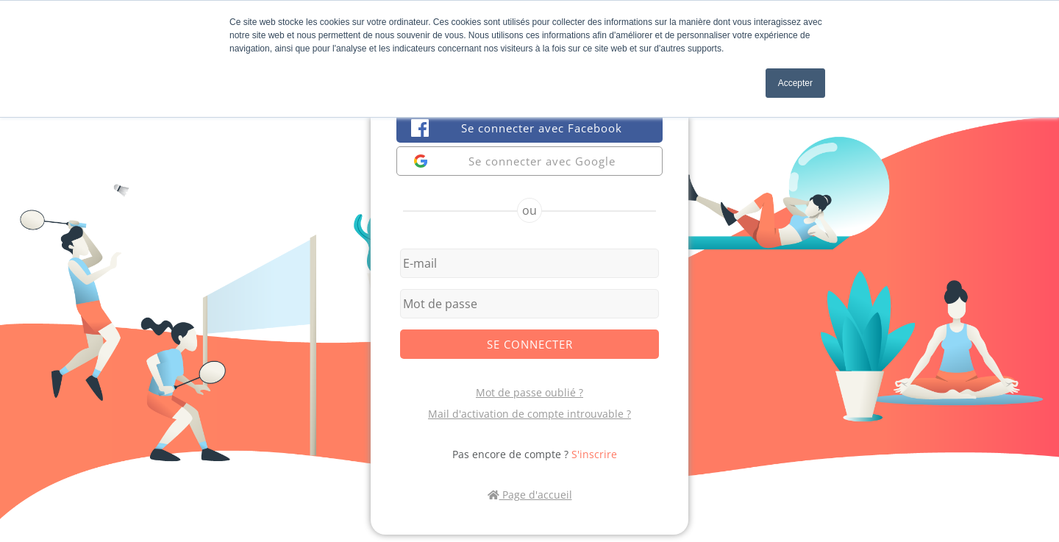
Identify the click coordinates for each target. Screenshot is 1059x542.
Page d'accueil (530, 495)
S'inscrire (594, 454)
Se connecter (530, 344)
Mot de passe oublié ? (529, 392)
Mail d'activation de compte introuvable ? (529, 414)
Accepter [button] (795, 83)
